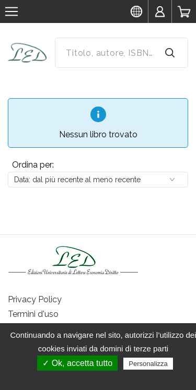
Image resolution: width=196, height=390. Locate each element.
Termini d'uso (33, 314)
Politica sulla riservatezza (103, 378)
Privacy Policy (35, 299)
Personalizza (148, 364)
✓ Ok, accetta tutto (77, 363)
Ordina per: (33, 165)
